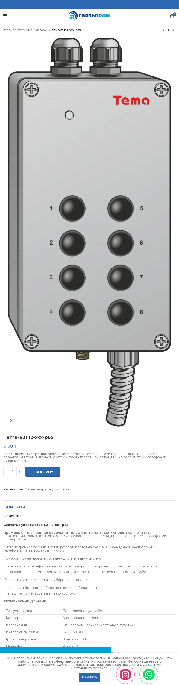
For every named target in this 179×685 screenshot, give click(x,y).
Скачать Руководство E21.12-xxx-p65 (35, 525)
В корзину (42, 472)
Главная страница (18, 30)
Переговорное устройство (48, 489)
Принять (89, 677)
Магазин (41, 30)
